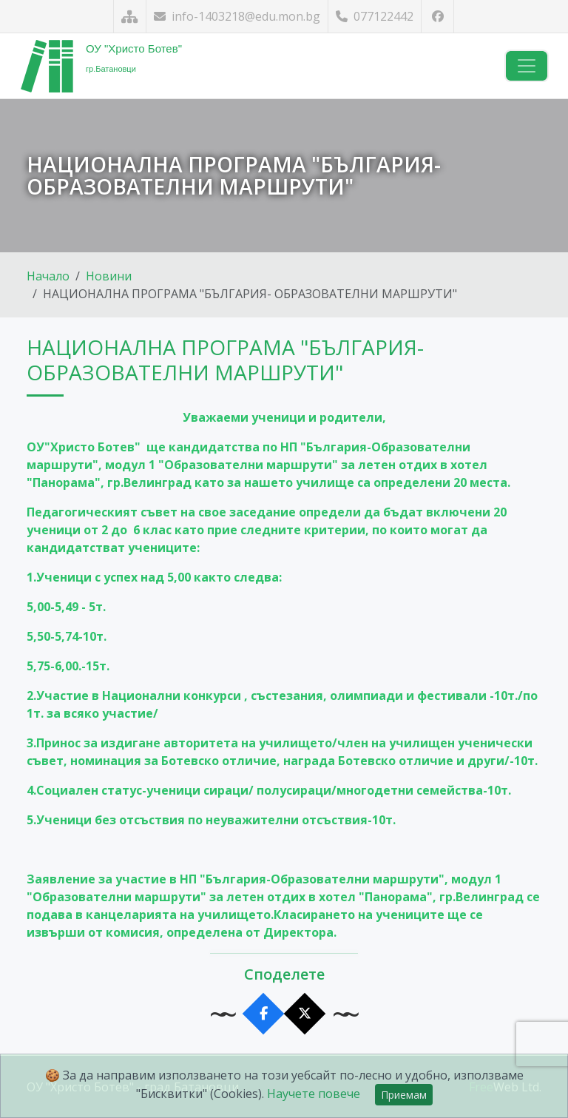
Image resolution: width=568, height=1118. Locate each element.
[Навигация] (526, 66)
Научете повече (313, 1093)
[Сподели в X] (305, 1014)
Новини (109, 276)
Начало (48, 276)
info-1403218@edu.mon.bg (237, 16)
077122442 (374, 16)
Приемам (404, 1095)
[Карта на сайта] (129, 16)
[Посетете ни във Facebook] (437, 16)
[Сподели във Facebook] (264, 1014)
